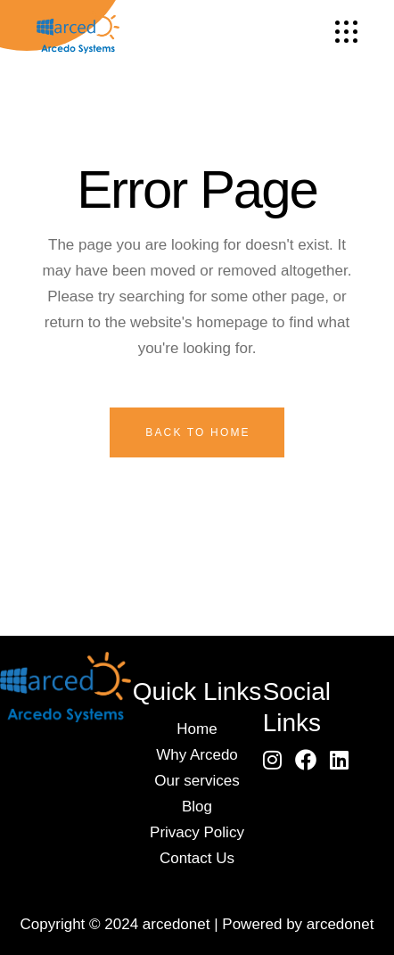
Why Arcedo (197, 754)
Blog (197, 806)
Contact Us (197, 858)
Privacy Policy (197, 832)
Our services (196, 780)
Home (196, 728)
